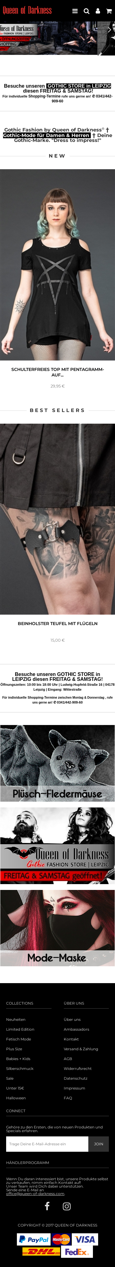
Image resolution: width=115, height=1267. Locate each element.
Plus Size (14, 1049)
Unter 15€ (15, 1088)
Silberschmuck (19, 1068)
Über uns (72, 1019)
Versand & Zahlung (81, 1049)
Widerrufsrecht (78, 1068)
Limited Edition (20, 1029)
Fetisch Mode (18, 1039)
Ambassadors (76, 1029)
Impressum (74, 1088)
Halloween (16, 1098)
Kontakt (71, 1039)
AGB (68, 1059)
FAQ (68, 1098)
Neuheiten (15, 1019)
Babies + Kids (18, 1059)
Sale (9, 1078)
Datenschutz (75, 1078)
